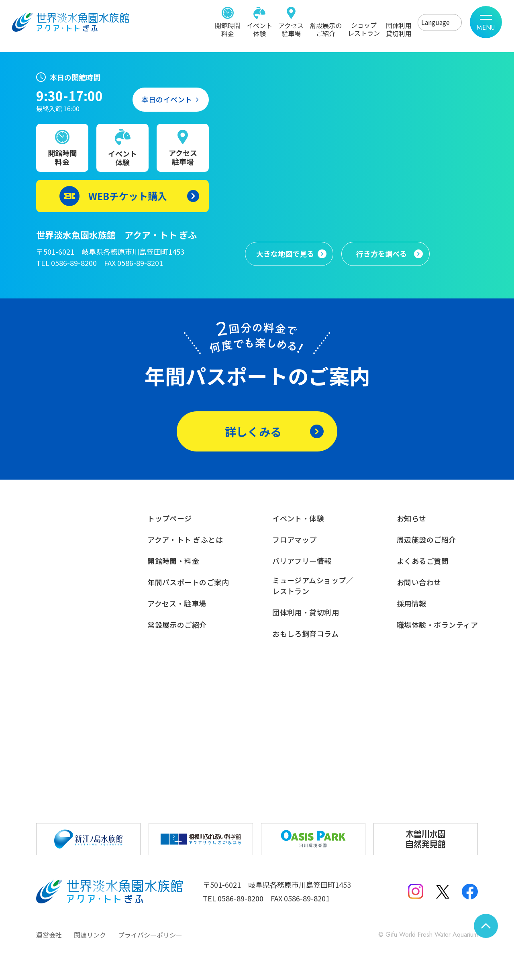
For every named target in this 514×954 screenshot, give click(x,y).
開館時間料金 (228, 28)
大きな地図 (285, 253)
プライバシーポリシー (150, 935)
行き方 (381, 253)
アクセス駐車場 (291, 28)
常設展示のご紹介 (326, 28)
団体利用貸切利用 (399, 28)
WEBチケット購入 (127, 196)
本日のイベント (166, 99)
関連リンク (90, 935)
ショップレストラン (364, 28)
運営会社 (49, 935)
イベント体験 (259, 28)
